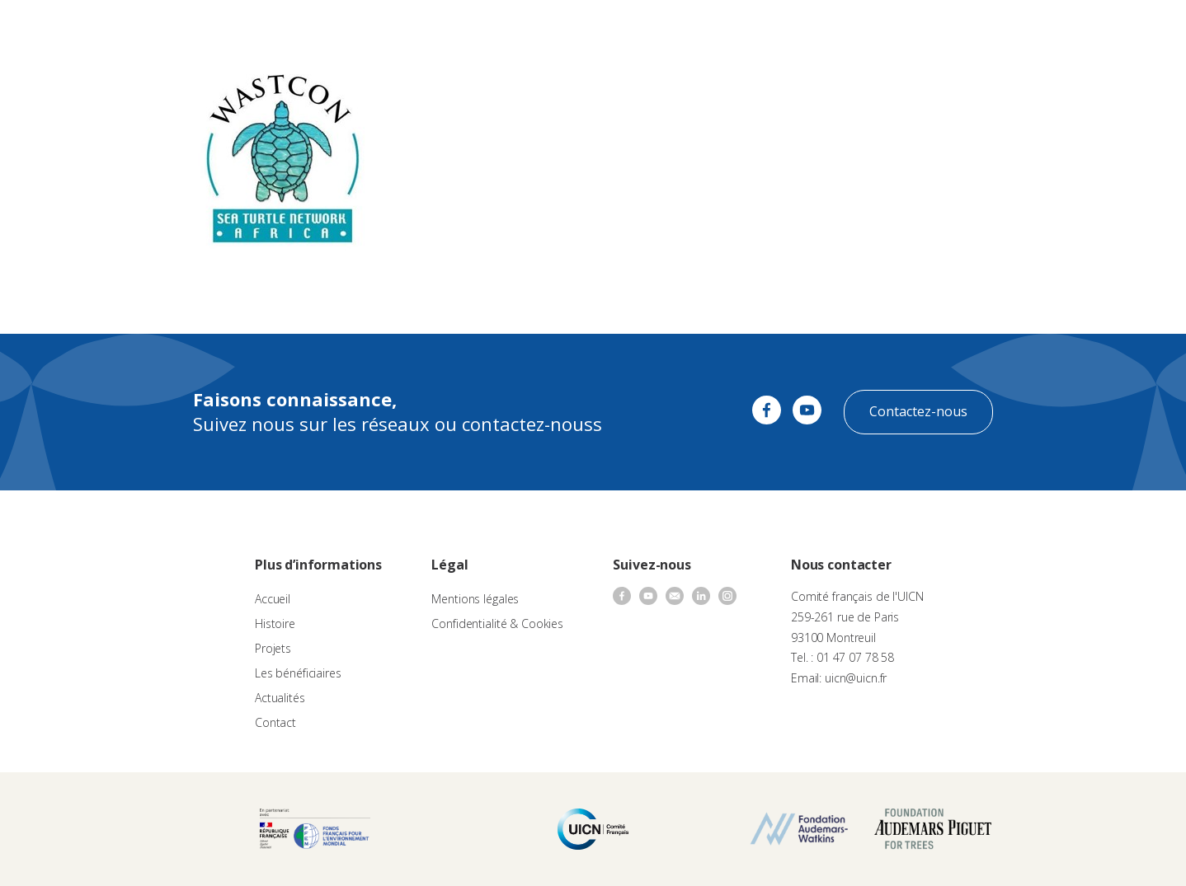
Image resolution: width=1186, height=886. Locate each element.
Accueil (272, 599)
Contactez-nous (918, 411)
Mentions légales (475, 599)
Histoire (275, 623)
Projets (273, 648)
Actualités (746, 29)
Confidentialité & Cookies (497, 623)
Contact (807, 29)
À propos (402, 29)
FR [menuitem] (1130, 28)
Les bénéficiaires (298, 673)
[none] (1138, 30)
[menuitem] (1138, 30)
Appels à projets (484, 29)
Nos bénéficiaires (660, 29)
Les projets (571, 29)
